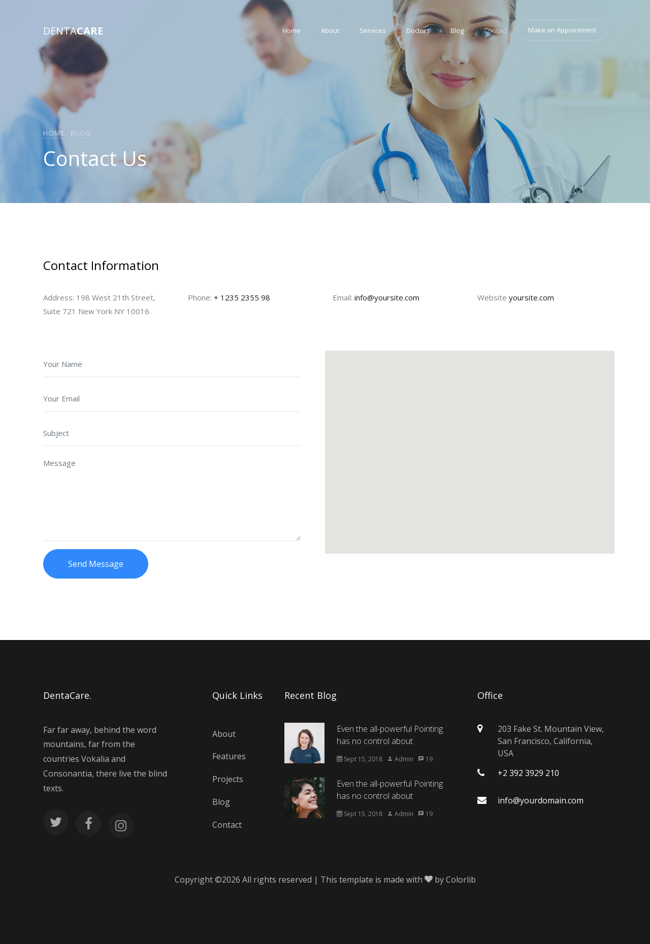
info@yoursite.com (386, 297)
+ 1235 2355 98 (242, 297)
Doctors (418, 30)
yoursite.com (531, 297)
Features (229, 756)
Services (373, 30)
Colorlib (461, 879)
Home (291, 30)
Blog (457, 30)
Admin (400, 759)
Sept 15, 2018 (359, 759)
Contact (495, 30)
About (330, 30)
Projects (227, 779)
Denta (73, 31)
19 (425, 759)
